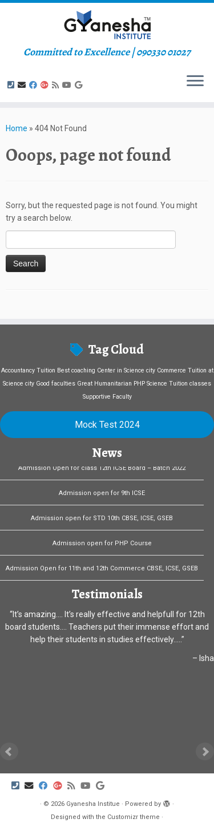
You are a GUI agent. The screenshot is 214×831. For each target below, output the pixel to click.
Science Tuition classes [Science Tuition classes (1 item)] (179, 383)
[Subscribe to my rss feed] (57, 85)
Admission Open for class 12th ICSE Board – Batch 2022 (101, 470)
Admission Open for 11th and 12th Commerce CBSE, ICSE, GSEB (102, 570)
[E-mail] (23, 85)
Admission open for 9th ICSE (102, 495)
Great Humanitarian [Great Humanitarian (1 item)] (104, 383)
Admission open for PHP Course (102, 545)
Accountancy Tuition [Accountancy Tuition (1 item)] (28, 370)
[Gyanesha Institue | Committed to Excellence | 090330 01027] (107, 24)
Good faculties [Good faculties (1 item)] (55, 383)
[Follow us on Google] (80, 85)
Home (16, 128)
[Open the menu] (195, 81)
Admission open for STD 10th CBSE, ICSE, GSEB (102, 520)
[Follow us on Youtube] (68, 85)
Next (205, 752)
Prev (9, 752)
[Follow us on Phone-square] (12, 85)
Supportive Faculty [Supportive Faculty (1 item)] (107, 396)
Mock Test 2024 (107, 424)
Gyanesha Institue (93, 804)
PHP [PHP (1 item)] (139, 383)
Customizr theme (133, 817)
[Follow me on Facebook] (35, 85)
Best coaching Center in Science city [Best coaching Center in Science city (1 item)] (106, 370)
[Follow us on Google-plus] (46, 85)
